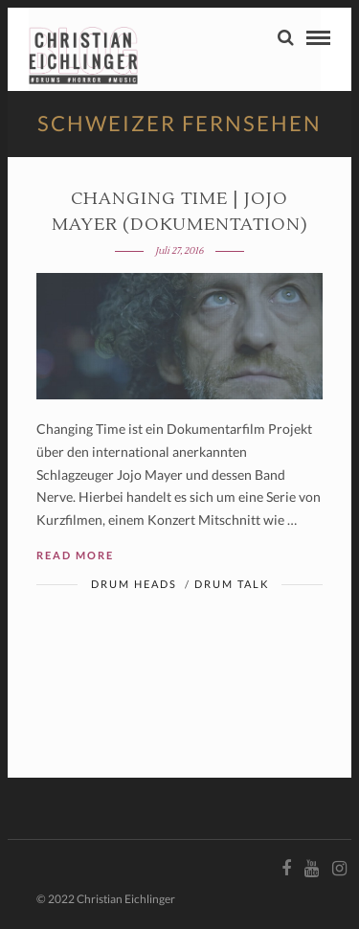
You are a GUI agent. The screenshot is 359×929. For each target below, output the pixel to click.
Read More (75, 555)
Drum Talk (231, 584)
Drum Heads (134, 584)
